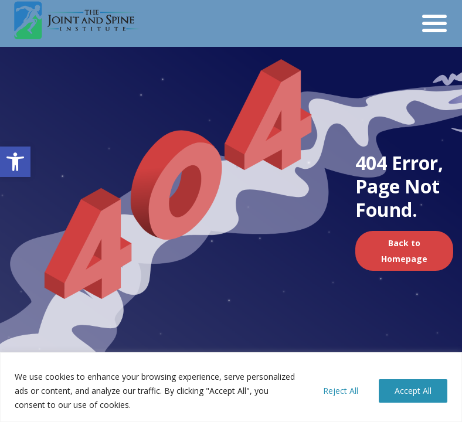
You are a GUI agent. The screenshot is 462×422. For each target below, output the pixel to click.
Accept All (413, 390)
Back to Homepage (404, 250)
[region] (231, 387)
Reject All (340, 390)
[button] (15, 162)
